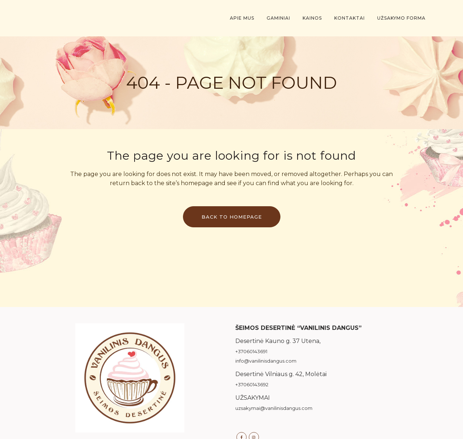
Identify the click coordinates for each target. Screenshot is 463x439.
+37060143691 (251, 351)
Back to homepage (231, 217)
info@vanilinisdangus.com (265, 361)
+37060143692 (251, 384)
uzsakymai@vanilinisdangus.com (273, 408)
